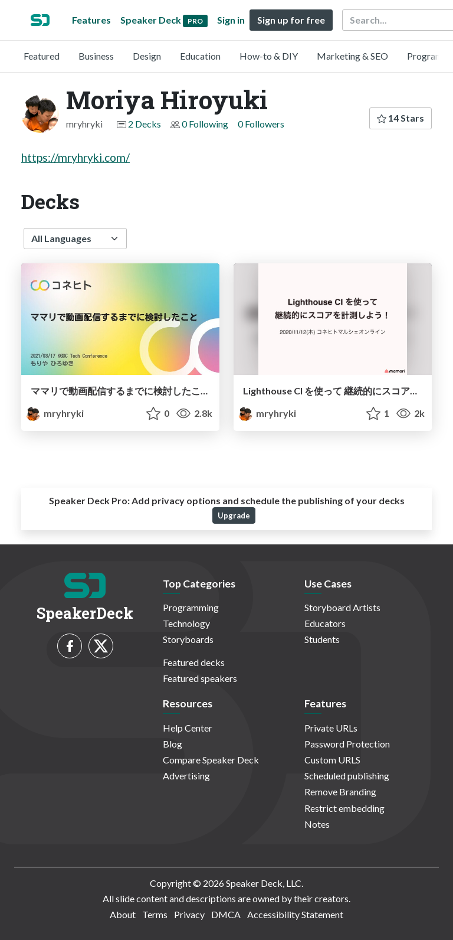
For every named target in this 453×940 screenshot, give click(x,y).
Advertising (186, 775)
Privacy (189, 914)
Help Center (187, 727)
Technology (186, 623)
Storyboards (188, 639)
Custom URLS (332, 759)
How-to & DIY (268, 55)
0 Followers (261, 123)
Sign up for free (291, 19)
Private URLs (330, 727)
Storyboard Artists (342, 607)
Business (96, 55)
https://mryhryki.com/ (75, 157)
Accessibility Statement (295, 914)
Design (147, 55)
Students (322, 639)
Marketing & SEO (352, 55)
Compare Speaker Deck (211, 759)
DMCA (226, 914)
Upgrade (234, 515)
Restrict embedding (344, 808)
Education (200, 55)
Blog (172, 743)
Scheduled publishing (346, 775)
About (123, 914)
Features (91, 19)
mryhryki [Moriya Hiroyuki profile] (55, 413)
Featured (42, 55)
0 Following (205, 123)
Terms (155, 914)
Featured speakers (200, 678)
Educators (325, 623)
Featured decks (194, 662)
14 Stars (400, 117)
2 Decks (144, 123)
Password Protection (347, 743)
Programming (191, 607)
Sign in (231, 19)
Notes (317, 824)
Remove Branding (340, 791)
